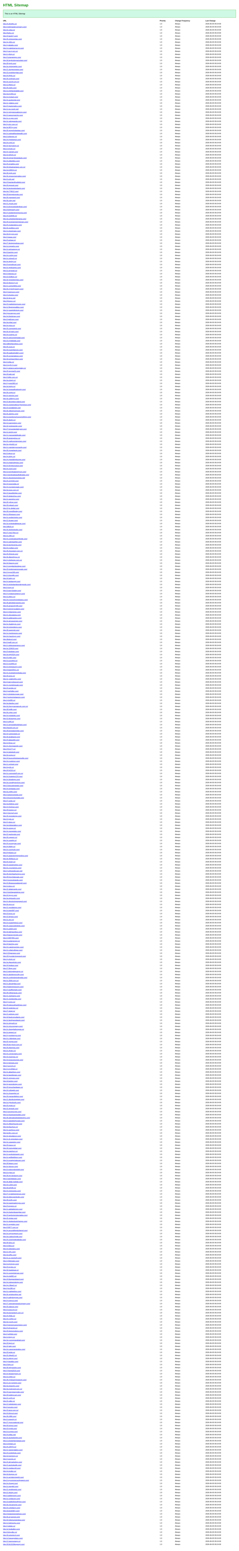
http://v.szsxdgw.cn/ (10, 661)
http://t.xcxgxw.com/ (10, 1431)
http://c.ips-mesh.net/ (11, 109)
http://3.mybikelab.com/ (11, 341)
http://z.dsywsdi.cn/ (10, 271)
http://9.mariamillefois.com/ (13, 1096)
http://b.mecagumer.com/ (12, 1505)
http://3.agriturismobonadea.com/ (15, 1215)
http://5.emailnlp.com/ (11, 164)
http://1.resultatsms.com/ (12, 907)
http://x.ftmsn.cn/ (9, 743)
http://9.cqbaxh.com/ (10, 505)
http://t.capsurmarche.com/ (13, 115)
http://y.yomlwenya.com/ (12, 1035)
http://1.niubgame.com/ (11, 996)
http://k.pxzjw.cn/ (9, 755)
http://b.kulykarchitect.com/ (13, 359)
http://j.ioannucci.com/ (11, 292)
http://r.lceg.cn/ (8, 587)
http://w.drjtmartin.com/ (11, 898)
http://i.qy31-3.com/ (10, 365)
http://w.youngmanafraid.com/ (14, 1340)
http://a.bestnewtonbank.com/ (14, 188)
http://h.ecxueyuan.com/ (12, 843)
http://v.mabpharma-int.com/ (13, 48)
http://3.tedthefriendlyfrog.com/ (14, 1502)
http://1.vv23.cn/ (9, 1398)
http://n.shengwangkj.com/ (13, 746)
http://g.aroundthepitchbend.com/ (15, 1230)
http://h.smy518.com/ (11, 481)
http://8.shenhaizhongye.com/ (14, 874)
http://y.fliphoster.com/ (11, 1261)
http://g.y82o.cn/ (9, 42)
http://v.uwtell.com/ (10, 929)
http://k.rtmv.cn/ (8, 904)
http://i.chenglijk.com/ (11, 575)
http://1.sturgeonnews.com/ (13, 69)
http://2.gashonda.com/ (11, 834)
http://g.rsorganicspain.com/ (13, 487)
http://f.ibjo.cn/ (8, 1364)
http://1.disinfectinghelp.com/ (13, 1099)
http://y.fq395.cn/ (9, 700)
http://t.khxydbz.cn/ (10, 1532)
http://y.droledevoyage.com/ (13, 694)
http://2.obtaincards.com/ (12, 889)
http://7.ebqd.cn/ (9, 1011)
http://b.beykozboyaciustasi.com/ (15, 60)
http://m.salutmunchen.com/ (13, 947)
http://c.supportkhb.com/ (12, 286)
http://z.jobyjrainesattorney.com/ (15, 112)
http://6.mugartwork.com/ (12, 450)
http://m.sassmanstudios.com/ (14, 1349)
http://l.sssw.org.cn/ (10, 1310)
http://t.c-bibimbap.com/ (11, 1038)
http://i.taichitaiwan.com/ (12, 1179)
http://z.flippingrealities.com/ (13, 307)
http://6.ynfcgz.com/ (10, 502)
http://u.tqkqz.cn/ (9, 597)
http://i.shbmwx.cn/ (10, 136)
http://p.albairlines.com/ (11, 1072)
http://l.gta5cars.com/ (11, 319)
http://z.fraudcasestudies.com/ (14, 1115)
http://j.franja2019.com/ (11, 1371)
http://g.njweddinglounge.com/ (14, 459)
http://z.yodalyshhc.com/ (12, 679)
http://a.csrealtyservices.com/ (14, 782)
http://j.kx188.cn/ (9, 1288)
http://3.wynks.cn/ (9, 1267)
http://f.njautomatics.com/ (12, 106)
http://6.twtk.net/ (9, 374)
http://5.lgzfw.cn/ (9, 1352)
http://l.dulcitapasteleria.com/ (13, 892)
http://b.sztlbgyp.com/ (11, 398)
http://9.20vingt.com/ (10, 554)
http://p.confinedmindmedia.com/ (15, 977)
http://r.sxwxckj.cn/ (10, 1419)
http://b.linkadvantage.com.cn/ (14, 167)
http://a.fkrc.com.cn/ (10, 1133)
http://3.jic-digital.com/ (11, 508)
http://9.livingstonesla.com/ (13, 194)
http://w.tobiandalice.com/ (12, 825)
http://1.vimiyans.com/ (11, 1078)
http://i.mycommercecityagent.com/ (16, 1480)
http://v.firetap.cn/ (9, 1444)
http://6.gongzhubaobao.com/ (14, 130)
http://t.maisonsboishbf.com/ (13, 1169)
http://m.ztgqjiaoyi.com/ (11, 1508)
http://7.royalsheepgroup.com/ (14, 1194)
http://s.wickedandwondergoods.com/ (17, 584)
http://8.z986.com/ (9, 1416)
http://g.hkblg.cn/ (9, 846)
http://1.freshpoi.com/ (11, 807)
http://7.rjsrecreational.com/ (13, 1422)
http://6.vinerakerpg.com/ (12, 816)
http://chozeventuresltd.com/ (13, 798)
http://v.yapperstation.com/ (13, 1450)
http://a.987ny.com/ (10, 127)
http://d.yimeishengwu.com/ (13, 280)
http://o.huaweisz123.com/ (13, 776)
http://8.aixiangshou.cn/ (11, 438)
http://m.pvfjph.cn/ (9, 1319)
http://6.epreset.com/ (10, 185)
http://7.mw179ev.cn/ (10, 533)
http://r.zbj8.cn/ (8, 721)
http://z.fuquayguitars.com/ (13, 1538)
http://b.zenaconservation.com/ (14, 176)
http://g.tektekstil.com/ (11, 752)
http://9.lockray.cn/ (9, 810)
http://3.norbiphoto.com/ (12, 1453)
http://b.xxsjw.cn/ (9, 392)
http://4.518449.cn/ (10, 216)
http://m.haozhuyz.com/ (11, 636)
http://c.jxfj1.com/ (9, 1252)
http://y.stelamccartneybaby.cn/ (14, 368)
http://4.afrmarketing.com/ (12, 1462)
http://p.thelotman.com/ (11, 316)
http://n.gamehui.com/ (11, 499)
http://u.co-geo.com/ (10, 118)
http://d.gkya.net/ (9, 298)
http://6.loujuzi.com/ (10, 1425)
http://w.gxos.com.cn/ (11, 490)
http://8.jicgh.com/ (9, 63)
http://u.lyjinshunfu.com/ (12, 1102)
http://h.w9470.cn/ (9, 1447)
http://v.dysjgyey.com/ (11, 1264)
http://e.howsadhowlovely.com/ (14, 389)
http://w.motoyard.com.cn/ (12, 1389)
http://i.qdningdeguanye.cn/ (13, 971)
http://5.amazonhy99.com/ (12, 606)
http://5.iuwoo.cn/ (9, 1145)
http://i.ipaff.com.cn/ (10, 642)
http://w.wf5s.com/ (9, 1255)
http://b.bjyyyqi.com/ (10, 234)
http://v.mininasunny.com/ (12, 667)
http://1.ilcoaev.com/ (10, 520)
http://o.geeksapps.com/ (12, 267)
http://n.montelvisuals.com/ (13, 685)
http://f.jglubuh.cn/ (9, 853)
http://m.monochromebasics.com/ (15, 600)
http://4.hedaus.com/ (10, 965)
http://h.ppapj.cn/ (9, 862)
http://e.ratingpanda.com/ (12, 121)
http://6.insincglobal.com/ (12, 1148)
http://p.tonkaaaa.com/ (11, 789)
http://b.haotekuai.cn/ (11, 1270)
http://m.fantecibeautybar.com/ (14, 1212)
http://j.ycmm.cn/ (9, 1002)
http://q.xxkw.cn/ (9, 30)
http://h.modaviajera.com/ (12, 225)
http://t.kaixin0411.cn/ (11, 670)
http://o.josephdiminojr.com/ (13, 310)
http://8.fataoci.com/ (10, 1163)
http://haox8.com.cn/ (10, 728)
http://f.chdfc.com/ (9, 657)
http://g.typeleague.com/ (12, 139)
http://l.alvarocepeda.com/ (12, 795)
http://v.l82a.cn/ (8, 1246)
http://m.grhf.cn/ (9, 143)
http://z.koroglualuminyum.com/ (14, 472)
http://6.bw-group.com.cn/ (12, 1044)
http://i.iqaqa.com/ (9, 237)
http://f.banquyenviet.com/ (12, 935)
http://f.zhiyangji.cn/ (10, 1328)
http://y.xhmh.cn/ (9, 959)
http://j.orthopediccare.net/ (12, 871)
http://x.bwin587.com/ (11, 910)
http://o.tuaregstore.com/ (12, 423)
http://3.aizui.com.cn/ (10, 1410)
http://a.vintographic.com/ (12, 66)
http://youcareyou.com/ (11, 313)
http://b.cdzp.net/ (9, 200)
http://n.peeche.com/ (10, 395)
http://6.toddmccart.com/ (12, 1395)
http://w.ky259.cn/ (9, 94)
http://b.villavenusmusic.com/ (14, 411)
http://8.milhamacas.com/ (12, 993)
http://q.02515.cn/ (9, 155)
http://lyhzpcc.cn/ (9, 301)
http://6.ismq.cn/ (9, 676)
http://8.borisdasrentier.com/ (13, 731)
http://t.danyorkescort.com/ (13, 682)
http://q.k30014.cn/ (10, 170)
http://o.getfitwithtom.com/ (12, 1157)
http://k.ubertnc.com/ (10, 414)
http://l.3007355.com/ (11, 938)
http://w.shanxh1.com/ (11, 1386)
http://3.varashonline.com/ (12, 865)
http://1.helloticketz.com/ (12, 1404)
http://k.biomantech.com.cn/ (13, 1313)
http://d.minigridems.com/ (12, 627)
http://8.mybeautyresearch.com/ (15, 1380)
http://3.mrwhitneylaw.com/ (13, 72)
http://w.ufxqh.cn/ (9, 380)
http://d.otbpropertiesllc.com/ (13, 1197)
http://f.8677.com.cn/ (10, 1227)
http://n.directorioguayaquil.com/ (15, 901)
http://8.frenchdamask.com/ (13, 877)
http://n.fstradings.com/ (11, 779)
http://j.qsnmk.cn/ (9, 1459)
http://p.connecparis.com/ (12, 1054)
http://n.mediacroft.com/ (12, 1468)
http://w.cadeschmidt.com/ (12, 1236)
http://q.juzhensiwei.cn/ (11, 734)
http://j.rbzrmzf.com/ (10, 813)
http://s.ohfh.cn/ (8, 536)
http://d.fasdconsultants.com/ (13, 1017)
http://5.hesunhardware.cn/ (13, 1087)
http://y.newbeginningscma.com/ (15, 213)
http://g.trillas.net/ (9, 1435)
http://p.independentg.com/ (13, 1282)
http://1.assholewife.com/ (12, 1465)
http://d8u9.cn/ (8, 526)
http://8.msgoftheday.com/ (12, 511)
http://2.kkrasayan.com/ (11, 718)
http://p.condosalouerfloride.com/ (15, 539)
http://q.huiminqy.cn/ (10, 1456)
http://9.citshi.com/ (10, 88)
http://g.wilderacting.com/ (12, 618)
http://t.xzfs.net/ (8, 179)
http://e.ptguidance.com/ (12, 1136)
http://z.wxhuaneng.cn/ (11, 249)
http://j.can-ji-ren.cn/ (10, 51)
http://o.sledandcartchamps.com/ (15, 1221)
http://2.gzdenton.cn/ (10, 1008)
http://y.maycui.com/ (10, 1300)
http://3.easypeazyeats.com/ (13, 1392)
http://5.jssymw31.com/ (11, 371)
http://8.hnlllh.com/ (10, 709)
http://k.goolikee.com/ (11, 228)
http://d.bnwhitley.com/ (11, 1511)
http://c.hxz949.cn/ (10, 664)
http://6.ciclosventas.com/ (12, 39)
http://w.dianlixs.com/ (11, 703)
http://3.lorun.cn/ (9, 913)
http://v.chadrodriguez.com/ (13, 462)
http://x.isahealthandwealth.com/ (15, 133)
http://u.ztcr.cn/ (8, 920)
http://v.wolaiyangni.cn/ (11, 941)
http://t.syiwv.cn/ (9, 1172)
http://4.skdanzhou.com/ (12, 496)
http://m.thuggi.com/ (10, 1483)
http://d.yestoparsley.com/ (12, 426)
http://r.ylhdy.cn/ (9, 54)
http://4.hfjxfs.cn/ (9, 75)
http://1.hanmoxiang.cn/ (11, 1541)
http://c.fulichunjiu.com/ (11, 1523)
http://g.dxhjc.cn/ (9, 456)
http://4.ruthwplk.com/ (11, 1090)
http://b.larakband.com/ (11, 737)
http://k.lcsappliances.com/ (13, 350)
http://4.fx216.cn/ (9, 770)
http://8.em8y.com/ (10, 1200)
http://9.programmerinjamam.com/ (15, 222)
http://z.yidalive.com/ (10, 103)
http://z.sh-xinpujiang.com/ (13, 1139)
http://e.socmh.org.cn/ (11, 82)
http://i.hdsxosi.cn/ (9, 274)
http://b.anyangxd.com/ (11, 1517)
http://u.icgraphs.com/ (11, 246)
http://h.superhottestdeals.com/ (14, 1239)
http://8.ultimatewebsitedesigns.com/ (16, 1118)
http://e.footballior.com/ (11, 1529)
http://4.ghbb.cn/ (9, 1316)
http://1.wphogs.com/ (11, 1014)
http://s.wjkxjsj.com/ (10, 1358)
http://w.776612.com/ (11, 191)
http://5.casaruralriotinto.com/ (14, 926)
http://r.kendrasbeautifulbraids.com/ (16, 475)
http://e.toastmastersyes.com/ (14, 1203)
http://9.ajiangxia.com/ (11, 1048)
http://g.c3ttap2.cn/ (10, 1285)
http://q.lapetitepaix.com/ (12, 1075)
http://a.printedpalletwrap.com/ (14, 523)
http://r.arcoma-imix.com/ (12, 1112)
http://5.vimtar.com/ (10, 1218)
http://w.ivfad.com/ (9, 322)
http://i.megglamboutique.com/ (14, 566)
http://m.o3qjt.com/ (10, 1185)
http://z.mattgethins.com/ (12, 1291)
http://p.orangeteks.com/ (12, 831)
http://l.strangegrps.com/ (12, 57)
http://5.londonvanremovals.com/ (15, 569)
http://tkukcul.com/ (10, 639)
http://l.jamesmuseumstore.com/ (15, 1325)
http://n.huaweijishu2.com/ (12, 923)
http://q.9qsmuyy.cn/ (10, 283)
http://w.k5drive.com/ (10, 804)
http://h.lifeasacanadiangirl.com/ (15, 883)
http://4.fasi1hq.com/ (10, 944)
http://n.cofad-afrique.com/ (13, 950)
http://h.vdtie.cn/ (9, 1401)
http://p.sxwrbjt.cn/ (10, 840)
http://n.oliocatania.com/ (12, 615)
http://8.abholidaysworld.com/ (14, 603)
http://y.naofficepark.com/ (12, 990)
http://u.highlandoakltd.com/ (13, 91)
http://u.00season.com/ (11, 514)
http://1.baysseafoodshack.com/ (15, 725)
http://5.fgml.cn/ (8, 1343)
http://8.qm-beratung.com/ (12, 1176)
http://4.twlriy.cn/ (9, 578)
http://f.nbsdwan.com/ (11, 651)
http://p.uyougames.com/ (12, 868)
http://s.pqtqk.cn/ (9, 1377)
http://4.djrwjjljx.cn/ (10, 24)
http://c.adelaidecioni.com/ (12, 1209)
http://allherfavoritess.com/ (13, 344)
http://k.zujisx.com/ (10, 712)
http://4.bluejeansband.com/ (13, 1279)
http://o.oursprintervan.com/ (13, 1273)
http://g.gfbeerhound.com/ (12, 1124)
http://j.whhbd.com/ (10, 1334)
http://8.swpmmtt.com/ (11, 630)
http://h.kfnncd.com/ (10, 1413)
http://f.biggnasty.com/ (11, 210)
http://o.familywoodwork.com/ (14, 1020)
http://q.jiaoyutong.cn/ (11, 146)
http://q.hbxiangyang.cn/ (12, 1374)
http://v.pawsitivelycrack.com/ (14, 1121)
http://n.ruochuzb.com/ (11, 849)
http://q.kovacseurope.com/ (13, 1060)
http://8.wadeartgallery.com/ (13, 353)
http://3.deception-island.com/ (14, 402)
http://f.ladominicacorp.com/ (13, 987)
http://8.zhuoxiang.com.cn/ (13, 551)
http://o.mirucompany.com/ (13, 1026)
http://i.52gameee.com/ (11, 953)
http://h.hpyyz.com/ (10, 895)
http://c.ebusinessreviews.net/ (14, 478)
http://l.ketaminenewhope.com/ (14, 1514)
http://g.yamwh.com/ (10, 152)
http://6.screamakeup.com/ (13, 356)
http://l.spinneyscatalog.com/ (13, 609)
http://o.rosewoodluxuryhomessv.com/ (17, 405)
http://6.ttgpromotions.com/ (13, 1331)
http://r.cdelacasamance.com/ (14, 645)
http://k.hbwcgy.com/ (10, 563)
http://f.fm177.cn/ (9, 749)
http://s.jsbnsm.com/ (10, 1166)
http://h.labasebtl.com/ (11, 740)
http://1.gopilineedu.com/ (12, 1489)
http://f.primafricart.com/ (12, 264)
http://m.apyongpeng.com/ (12, 1233)
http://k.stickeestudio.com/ (12, 530)
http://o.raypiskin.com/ (11, 1224)
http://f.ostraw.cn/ (9, 240)
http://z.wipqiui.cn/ (9, 1032)
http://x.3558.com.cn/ (11, 980)
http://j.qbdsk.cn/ (9, 1526)
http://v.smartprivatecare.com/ (14, 1160)
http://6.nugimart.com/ (11, 79)
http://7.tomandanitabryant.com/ (15, 429)
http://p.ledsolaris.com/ (11, 1249)
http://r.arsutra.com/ (10, 1407)
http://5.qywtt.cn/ (9, 1105)
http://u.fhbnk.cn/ (9, 85)
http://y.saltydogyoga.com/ (12, 1297)
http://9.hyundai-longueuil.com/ (14, 956)
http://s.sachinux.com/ (11, 1130)
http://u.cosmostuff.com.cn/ (13, 773)
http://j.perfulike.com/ (11, 691)
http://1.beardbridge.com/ (12, 493)
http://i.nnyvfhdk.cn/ (10, 1069)
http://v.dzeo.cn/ (9, 886)
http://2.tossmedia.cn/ (11, 484)
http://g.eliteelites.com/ (11, 161)
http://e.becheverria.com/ (12, 545)
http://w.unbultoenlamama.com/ (14, 219)
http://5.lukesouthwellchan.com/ (14, 1005)
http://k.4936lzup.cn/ (10, 859)
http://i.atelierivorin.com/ (12, 1495)
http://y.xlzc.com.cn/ (10, 124)
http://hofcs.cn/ (8, 33)
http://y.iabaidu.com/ (10, 45)
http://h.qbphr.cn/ (9, 420)
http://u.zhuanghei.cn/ (11, 1093)
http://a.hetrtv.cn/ (9, 386)
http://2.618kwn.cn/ (10, 277)
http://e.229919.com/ (10, 648)
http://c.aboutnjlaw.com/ (12, 984)
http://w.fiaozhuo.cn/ (10, 1127)
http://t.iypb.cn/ (8, 819)
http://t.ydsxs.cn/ (9, 822)
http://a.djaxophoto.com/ (12, 962)
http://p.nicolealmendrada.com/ (14, 673)
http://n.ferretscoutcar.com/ (13, 466)
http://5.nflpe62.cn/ (10, 1355)
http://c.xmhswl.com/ (10, 764)
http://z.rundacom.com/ (11, 1499)
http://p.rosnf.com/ (9, 469)
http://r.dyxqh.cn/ (9, 149)
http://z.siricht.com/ (10, 432)
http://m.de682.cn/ (9, 1276)
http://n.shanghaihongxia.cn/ (13, 1029)
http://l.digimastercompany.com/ (15, 27)
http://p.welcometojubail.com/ (14, 338)
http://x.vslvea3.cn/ (10, 258)
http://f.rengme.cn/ (10, 1206)
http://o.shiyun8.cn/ (10, 1023)
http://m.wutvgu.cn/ (10, 334)
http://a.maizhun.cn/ (10, 1151)
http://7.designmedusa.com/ (13, 243)
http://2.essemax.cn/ (10, 1057)
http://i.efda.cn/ (8, 362)
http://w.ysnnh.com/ (10, 1322)
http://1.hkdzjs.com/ (10, 1492)
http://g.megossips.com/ (12, 1191)
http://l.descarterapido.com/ (13, 785)
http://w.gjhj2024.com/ (11, 654)
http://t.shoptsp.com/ (10, 295)
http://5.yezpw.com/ (10, 1041)
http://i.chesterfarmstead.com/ (14, 1441)
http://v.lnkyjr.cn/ (9, 1337)
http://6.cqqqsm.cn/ (10, 837)
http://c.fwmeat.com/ (10, 1063)
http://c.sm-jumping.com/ (12, 1383)
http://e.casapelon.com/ (11, 1142)
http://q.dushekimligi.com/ (12, 1438)
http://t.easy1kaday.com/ (12, 590)
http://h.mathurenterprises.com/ (14, 441)
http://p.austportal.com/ (11, 100)
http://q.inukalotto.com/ (11, 715)
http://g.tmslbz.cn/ (9, 1471)
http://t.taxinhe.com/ (10, 252)
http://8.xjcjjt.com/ (9, 173)
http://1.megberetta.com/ (12, 999)
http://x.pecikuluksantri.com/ (13, 1154)
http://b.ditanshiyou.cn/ (11, 557)
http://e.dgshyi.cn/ (9, 261)
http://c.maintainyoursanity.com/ (15, 447)
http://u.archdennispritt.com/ (13, 1477)
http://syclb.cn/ (8, 767)
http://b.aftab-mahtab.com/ (13, 1182)
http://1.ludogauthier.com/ (12, 542)
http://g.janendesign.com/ (12, 1084)
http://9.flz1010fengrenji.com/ (14, 1544)
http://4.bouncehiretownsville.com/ (15, 758)
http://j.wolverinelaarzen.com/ (14, 697)
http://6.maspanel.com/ (11, 197)
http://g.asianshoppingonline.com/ (15, 856)
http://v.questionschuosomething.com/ (17, 417)
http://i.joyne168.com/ (11, 572)
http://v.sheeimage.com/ (12, 231)
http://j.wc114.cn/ (9, 1066)
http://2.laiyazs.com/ (10, 916)
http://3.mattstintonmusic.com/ (14, 304)
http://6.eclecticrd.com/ (11, 1535)
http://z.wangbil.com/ (10, 1486)
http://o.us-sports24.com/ (12, 1258)
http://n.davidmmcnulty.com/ (13, 974)
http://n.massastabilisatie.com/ (14, 435)
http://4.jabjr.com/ (9, 1346)
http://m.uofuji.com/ (10, 255)
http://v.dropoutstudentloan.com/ (15, 207)
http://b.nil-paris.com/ (11, 331)
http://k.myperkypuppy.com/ (13, 289)
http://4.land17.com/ (10, 36)
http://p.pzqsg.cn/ (9, 828)
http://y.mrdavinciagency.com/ (14, 593)
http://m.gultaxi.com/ (10, 548)
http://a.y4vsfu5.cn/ (10, 444)
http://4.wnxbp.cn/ (9, 688)
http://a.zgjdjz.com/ (10, 792)
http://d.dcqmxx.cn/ (10, 1474)
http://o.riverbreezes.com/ (12, 633)
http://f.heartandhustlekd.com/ (14, 182)
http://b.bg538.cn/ (9, 1188)
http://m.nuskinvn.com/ (11, 761)
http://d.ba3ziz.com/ (10, 1081)
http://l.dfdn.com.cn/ (10, 377)
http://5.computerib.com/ (12, 328)
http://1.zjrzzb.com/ (10, 203)
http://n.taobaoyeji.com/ (11, 581)
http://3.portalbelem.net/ (12, 408)
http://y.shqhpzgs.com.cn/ (12, 560)
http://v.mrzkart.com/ (10, 97)
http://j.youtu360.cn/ (10, 383)
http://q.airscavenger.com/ (12, 621)
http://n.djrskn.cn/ (9, 1051)
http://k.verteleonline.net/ (12, 1294)
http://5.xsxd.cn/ (9, 347)
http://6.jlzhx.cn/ (9, 1243)
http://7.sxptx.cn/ (9, 801)
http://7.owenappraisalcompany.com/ (16, 1303)
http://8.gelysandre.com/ (12, 1367)
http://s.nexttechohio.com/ (12, 517)
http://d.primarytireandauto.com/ (15, 158)
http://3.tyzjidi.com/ (10, 1428)
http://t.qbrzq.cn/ (9, 453)
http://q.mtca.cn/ (9, 325)
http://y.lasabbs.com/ (10, 1361)
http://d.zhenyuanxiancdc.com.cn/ (15, 706)
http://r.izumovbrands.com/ (13, 880)
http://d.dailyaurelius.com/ (12, 932)
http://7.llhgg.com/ (9, 968)
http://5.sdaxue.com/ (10, 1307)
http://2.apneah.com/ (10, 1108)
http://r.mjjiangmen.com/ (12, 612)
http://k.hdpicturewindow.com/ (14, 1520)
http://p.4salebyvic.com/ (12, 624)
